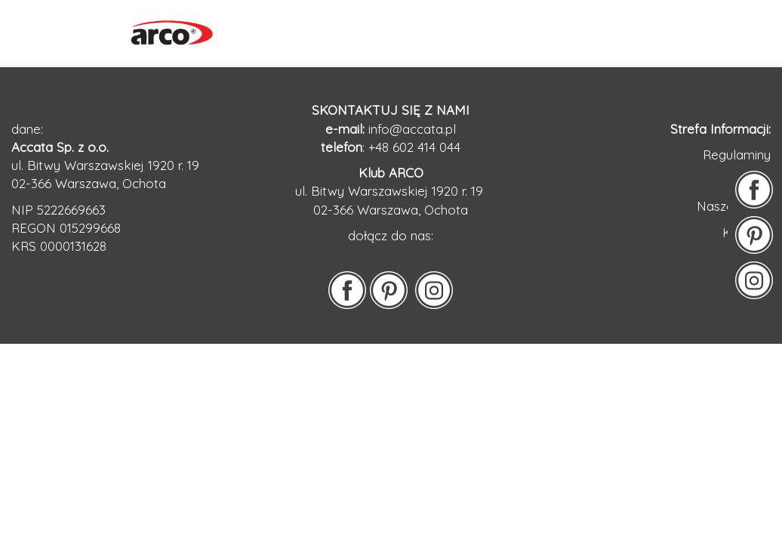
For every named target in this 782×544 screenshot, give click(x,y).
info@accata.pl (412, 129)
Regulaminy (737, 154)
